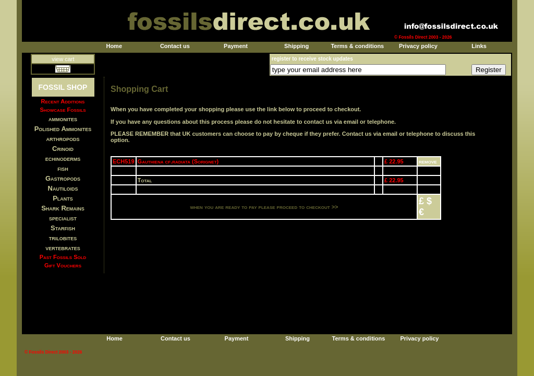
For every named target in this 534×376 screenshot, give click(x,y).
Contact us (175, 46)
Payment (236, 46)
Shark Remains (62, 208)
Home (114, 46)
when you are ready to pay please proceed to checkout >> (264, 207)
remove (428, 161)
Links (479, 46)
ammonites (62, 119)
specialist (63, 218)
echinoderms (63, 158)
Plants (63, 198)
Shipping (296, 46)
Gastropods (62, 178)
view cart (63, 59)
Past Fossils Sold (63, 257)
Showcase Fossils (63, 110)
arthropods (62, 139)
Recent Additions (63, 101)
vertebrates (62, 248)
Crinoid (63, 148)
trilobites (63, 238)
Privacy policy (418, 46)
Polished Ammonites (63, 129)
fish (62, 168)
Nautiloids (63, 188)
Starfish (63, 228)
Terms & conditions (357, 46)
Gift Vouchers (62, 265)
